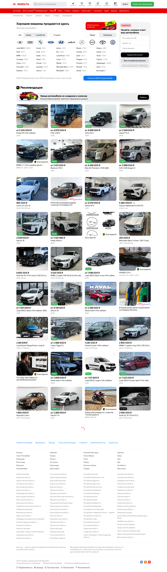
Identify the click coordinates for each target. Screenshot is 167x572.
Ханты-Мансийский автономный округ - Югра (132, 517)
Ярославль (121, 469)
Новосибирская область (59, 513)
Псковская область (57, 535)
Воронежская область (25, 503)
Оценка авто (86, 11)
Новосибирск (89, 456)
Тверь (119, 456)
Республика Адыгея (57, 538)
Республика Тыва (90, 519)
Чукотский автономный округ (128, 531)
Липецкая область (57, 490)
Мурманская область (58, 500)
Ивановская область (24, 513)
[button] (73, 4)
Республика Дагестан (92, 484)
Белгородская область (25, 487)
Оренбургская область (59, 519)
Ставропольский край (125, 487)
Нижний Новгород (91, 453)
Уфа (118, 462)
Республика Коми (90, 497)
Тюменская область (124, 503)
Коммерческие (41, 11)
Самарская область (91, 532)
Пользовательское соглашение (28, 563)
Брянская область (23, 490)
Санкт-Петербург (23, 456)
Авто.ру (23, 4)
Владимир (20, 459)
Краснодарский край (58, 477)
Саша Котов (113, 443)
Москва (19, 453)
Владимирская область (25, 493)
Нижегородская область (59, 506)
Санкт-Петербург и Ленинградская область (97, 536)
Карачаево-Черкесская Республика (30, 532)
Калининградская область (26, 522)
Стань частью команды (67, 443)
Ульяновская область (125, 509)
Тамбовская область (125, 490)
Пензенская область (58, 525)
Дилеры (39, 16)
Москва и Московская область (62, 497)
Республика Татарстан (92, 516)
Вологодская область (24, 500)
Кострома (54, 462)
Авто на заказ (28, 10)
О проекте (83, 443)
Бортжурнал (67, 16)
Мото (60, 11)
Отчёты (67, 11)
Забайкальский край (24, 509)
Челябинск (121, 465)
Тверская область (124, 493)
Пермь (86, 462)
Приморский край (57, 532)
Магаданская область (58, 493)
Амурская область (23, 477)
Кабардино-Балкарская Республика (30, 519)
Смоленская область (125, 484)
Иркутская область (23, 516)
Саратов (120, 453)
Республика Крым (90, 500)
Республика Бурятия (91, 481)
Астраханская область (25, 484)
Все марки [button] (101, 71)
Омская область (56, 516)
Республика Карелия (92, 493)
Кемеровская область (24, 535)
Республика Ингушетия (93, 487)
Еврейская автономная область (28, 506)
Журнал (114, 11)
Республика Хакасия (92, 522)
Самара (86, 469)
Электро (52, 11)
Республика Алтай (91, 474)
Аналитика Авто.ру (97, 443)
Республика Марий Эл (92, 503)
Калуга (52, 459)
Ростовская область (91, 525)
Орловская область (57, 522)
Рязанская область (91, 529)
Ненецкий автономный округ (61, 503)
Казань (52, 456)
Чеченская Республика (126, 524)
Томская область (123, 497)
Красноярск (54, 469)
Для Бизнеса (124, 11)
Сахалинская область (125, 477)
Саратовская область (125, 474)
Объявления (18, 16)
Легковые (17, 11)
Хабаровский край (124, 513)
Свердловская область (126, 481)
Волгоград (20, 462)
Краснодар (54, 465)
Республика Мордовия (92, 506)
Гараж (106, 11)
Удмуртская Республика (126, 506)
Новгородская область (59, 509)
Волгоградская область (25, 497)
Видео (47, 16)
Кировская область (23, 538)
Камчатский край (23, 529)
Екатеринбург (22, 469)
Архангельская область (25, 481)
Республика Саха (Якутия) (94, 509)
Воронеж (20, 465)
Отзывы (56, 16)
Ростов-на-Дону (90, 465)
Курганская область (58, 484)
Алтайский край (22, 474)
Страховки (97, 11)
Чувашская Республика (126, 528)
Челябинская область (125, 521)
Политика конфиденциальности (76, 563)
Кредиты (75, 11)
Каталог (29, 16)
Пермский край (56, 529)
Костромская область (58, 474)
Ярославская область (125, 537)
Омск (86, 459)
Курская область (56, 487)
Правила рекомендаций (52, 563)
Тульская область (123, 500)
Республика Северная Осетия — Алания (99, 513)
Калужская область (23, 525)
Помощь (52, 443)
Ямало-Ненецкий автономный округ (131, 534)
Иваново (53, 453)
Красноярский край (58, 481)
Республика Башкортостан (94, 477)
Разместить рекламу (24, 443)
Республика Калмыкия (92, 490)
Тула (119, 459)
